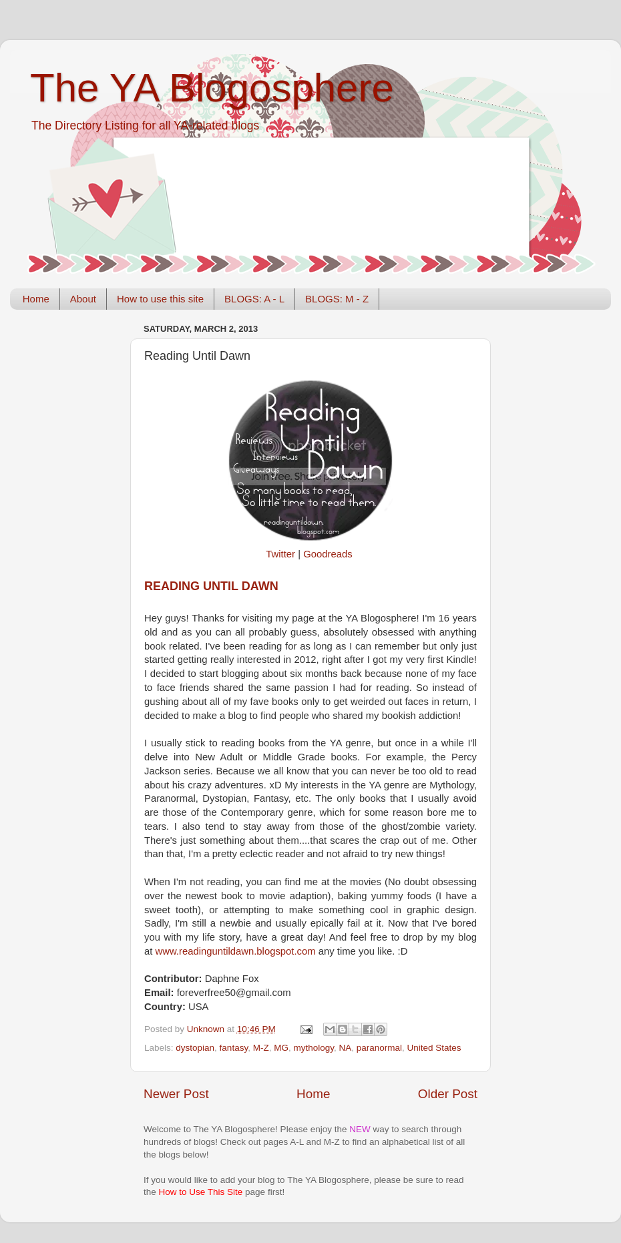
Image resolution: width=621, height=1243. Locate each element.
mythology (313, 1048)
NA (345, 1048)
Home (36, 298)
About (83, 298)
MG (281, 1048)
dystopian (195, 1048)
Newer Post (176, 1094)
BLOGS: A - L (254, 298)
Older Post (447, 1094)
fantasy (234, 1048)
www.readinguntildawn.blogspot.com (236, 951)
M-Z (261, 1048)
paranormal (379, 1048)
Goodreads (327, 554)
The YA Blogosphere (212, 87)
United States (434, 1048)
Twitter (280, 554)
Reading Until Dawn (211, 586)
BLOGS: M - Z (337, 298)
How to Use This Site (201, 1192)
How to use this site (160, 298)
